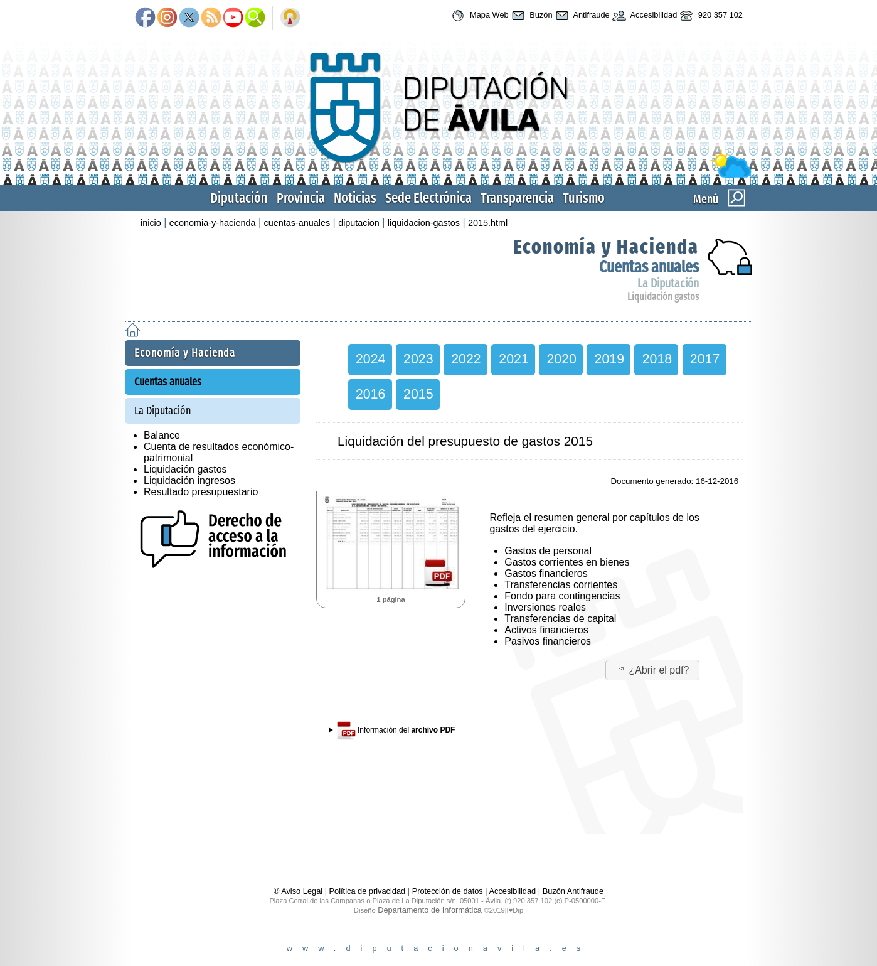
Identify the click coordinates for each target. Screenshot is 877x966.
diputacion (359, 223)
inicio (151, 223)
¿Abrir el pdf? (652, 670)
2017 (705, 359)
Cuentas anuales (649, 267)
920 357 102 (710, 15)
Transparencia (517, 198)
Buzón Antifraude (573, 891)
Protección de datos (447, 891)
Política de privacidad (367, 891)
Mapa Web (478, 15)
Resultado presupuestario (201, 491)
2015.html (488, 223)
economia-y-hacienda (212, 223)
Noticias (355, 198)
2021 (513, 359)
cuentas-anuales (296, 223)
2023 (418, 359)
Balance (162, 435)
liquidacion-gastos (424, 223)
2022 (466, 359)
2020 (561, 359)
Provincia (301, 198)
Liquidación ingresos (189, 480)
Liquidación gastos (663, 297)
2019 (609, 359)
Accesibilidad (644, 15)
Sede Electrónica (428, 198)
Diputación (239, 198)
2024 (370, 359)
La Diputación (668, 283)
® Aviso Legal (299, 891)
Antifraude (581, 15)
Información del (396, 730)
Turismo (584, 198)
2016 (370, 394)
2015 (418, 394)
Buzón (531, 15)
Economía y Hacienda (606, 247)
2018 (657, 359)
